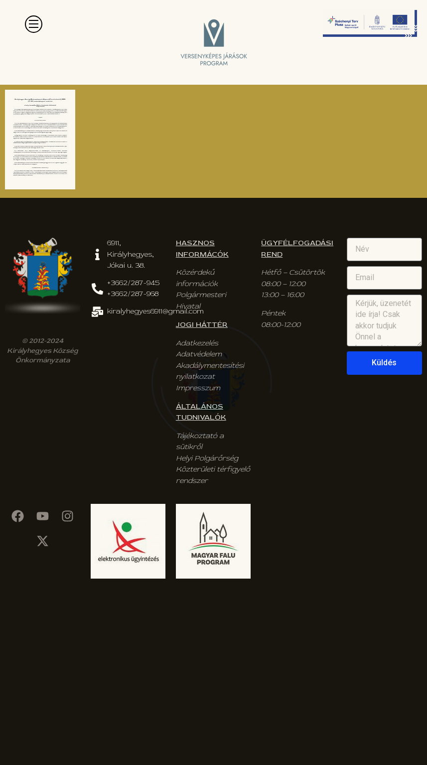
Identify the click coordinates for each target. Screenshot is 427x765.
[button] (33, 24)
